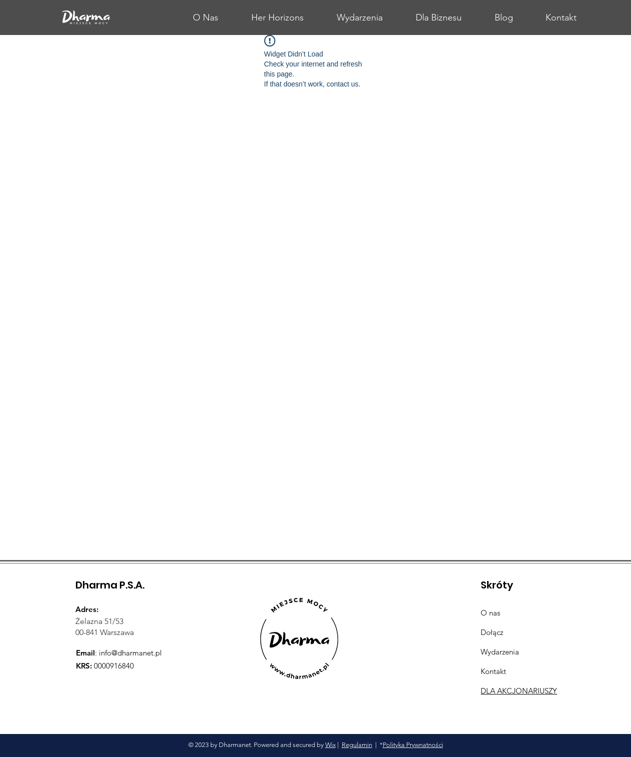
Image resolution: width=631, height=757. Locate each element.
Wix (330, 744)
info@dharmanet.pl (130, 653)
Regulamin (357, 744)
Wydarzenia (500, 651)
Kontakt (493, 671)
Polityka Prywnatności (413, 744)
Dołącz (492, 632)
